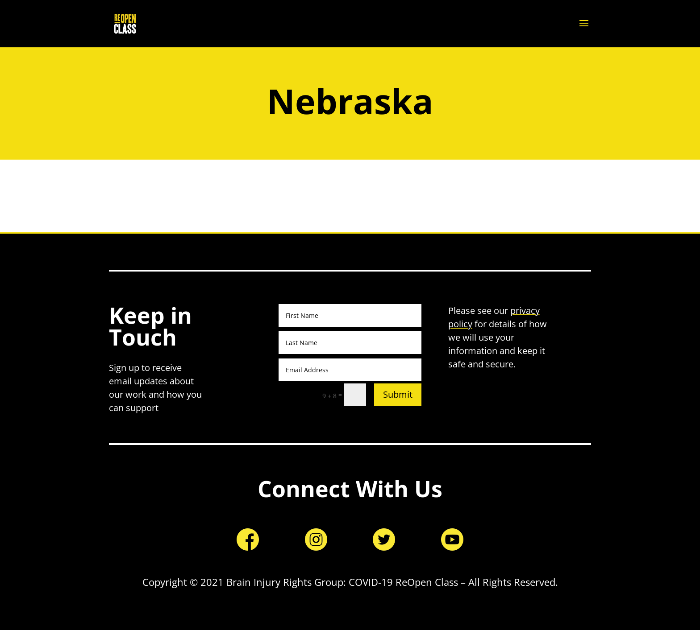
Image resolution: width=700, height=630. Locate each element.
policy (460, 324)
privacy (525, 311)
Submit (397, 394)
